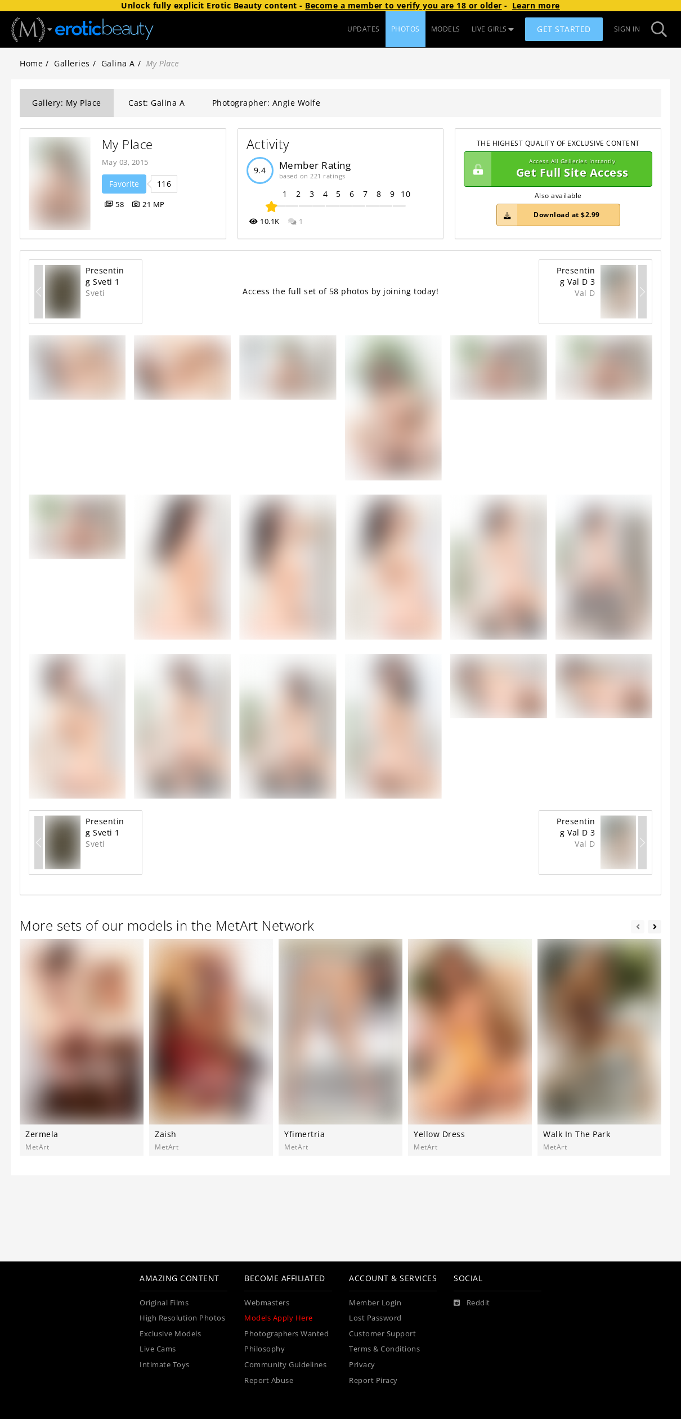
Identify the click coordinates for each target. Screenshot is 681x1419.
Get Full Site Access (555, 169)
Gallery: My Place (66, 102)
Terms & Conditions (384, 1349)
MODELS (445, 29)
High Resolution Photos (182, 1318)
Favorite (124, 183)
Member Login (375, 1303)
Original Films (164, 1303)
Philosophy (264, 1349)
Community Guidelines (285, 1364)
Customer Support (382, 1334)
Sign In (627, 29)
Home (31, 63)
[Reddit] (472, 1303)
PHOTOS (405, 29)
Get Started (564, 29)
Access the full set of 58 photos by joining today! (340, 291)
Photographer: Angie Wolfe (266, 102)
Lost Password (375, 1318)
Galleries (72, 63)
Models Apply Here (278, 1318)
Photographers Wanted (286, 1334)
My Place (127, 144)
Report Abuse (268, 1380)
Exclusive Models (170, 1334)
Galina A (118, 63)
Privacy (362, 1364)
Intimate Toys (165, 1364)
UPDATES (363, 29)
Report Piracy (373, 1380)
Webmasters (266, 1303)
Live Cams (158, 1349)
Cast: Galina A (156, 102)
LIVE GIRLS (493, 29)
